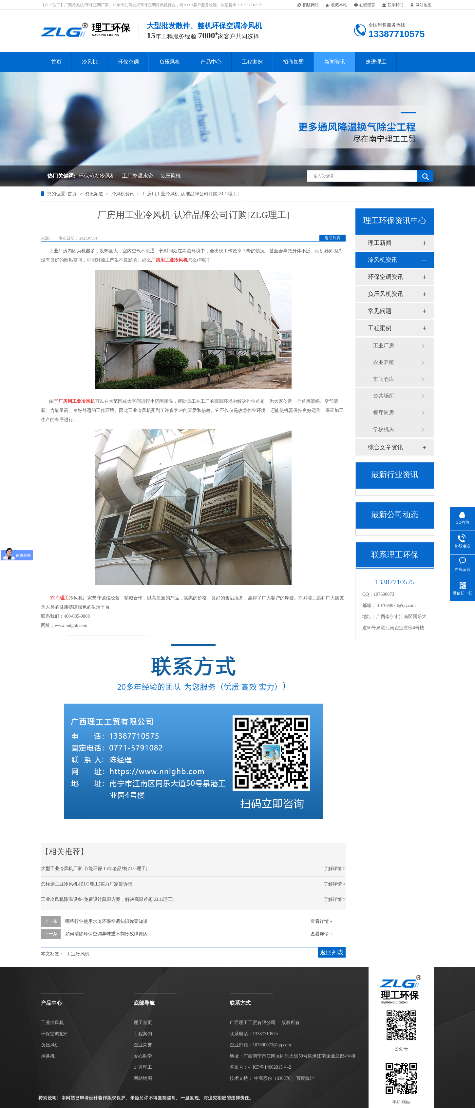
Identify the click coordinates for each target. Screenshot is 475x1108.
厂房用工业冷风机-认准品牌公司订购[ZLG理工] (190, 193)
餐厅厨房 (383, 412)
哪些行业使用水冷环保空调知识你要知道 (106, 921)
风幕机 (48, 1056)
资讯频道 (94, 193)
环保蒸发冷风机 (97, 176)
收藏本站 (336, 5)
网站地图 (420, 5)
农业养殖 (383, 362)
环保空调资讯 (385, 277)
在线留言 (364, 5)
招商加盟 (293, 62)
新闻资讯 (334, 62)
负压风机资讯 (385, 294)
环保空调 (128, 62)
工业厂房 (383, 345)
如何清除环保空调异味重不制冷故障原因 (106, 933)
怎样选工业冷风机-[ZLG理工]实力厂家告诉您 (86, 884)
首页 (56, 62)
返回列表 (332, 238)
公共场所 (383, 395)
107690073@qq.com (396, 605)
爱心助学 (143, 1056)
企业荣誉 (143, 1044)
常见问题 (379, 311)
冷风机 (90, 62)
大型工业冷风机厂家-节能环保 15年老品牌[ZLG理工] (94, 868)
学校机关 (383, 429)
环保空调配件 (54, 1033)
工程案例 (252, 62)
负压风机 (169, 62)
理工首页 (143, 1022)
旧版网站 (308, 5)
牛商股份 (263, 1078)
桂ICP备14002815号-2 (269, 1067)
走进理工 (376, 62)
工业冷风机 (77, 953)
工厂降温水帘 (137, 176)
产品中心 (210, 62)
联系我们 (392, 5)
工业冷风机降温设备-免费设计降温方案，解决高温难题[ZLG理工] (107, 899)
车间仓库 (383, 379)
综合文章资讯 (385, 447)
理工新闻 (379, 243)
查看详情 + (321, 921)
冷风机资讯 (123, 193)
